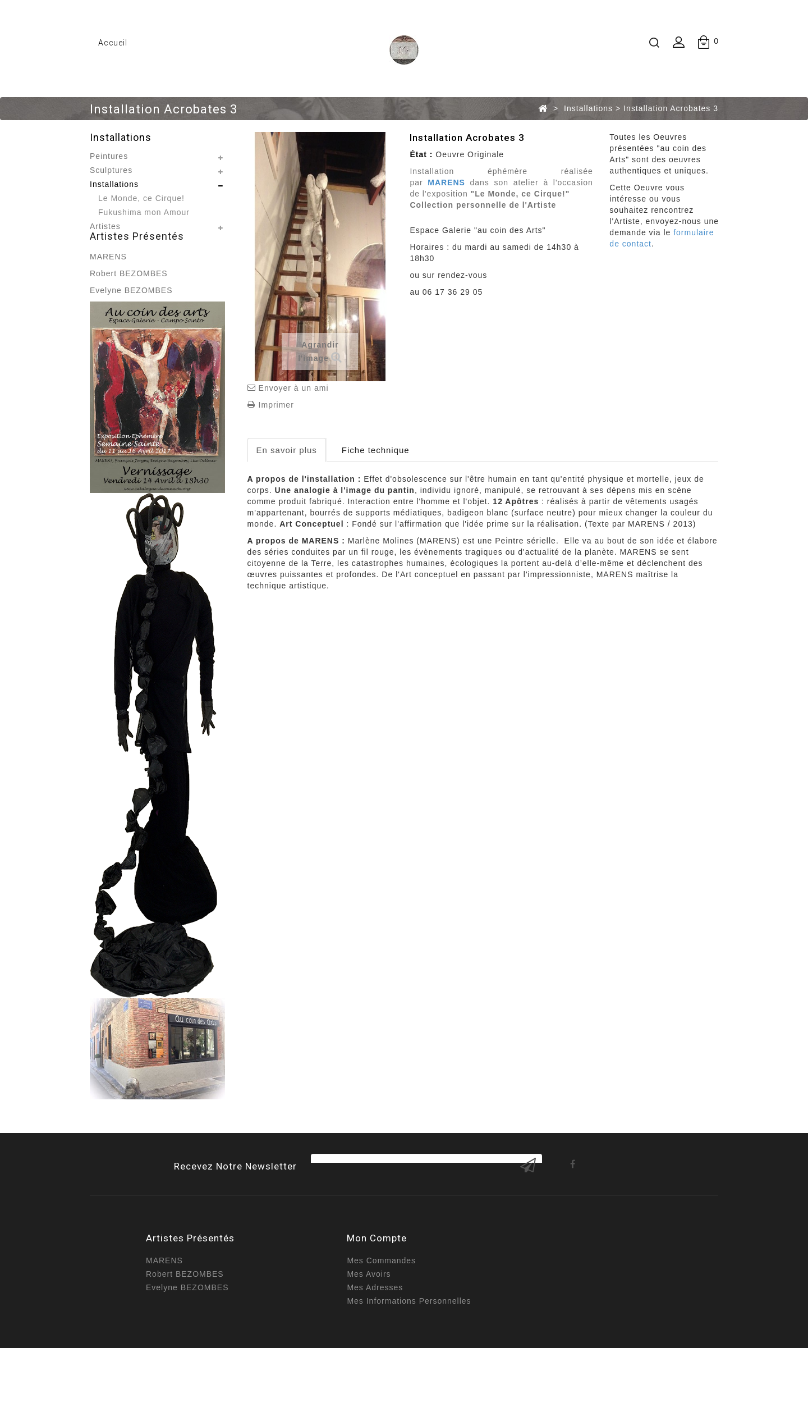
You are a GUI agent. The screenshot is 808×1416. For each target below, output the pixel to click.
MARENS (108, 282)
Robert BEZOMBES (129, 299)
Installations (114, 184)
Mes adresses (375, 1337)
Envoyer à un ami (294, 387)
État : (421, 154)
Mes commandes (381, 1311)
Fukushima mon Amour (144, 212)
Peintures (109, 156)
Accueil (112, 42)
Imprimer (276, 404)
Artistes (105, 226)
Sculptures (111, 170)
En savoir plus (286, 450)
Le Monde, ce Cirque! (141, 198)
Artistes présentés (137, 262)
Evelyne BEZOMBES (131, 316)
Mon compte (377, 1288)
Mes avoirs (369, 1324)
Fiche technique (376, 450)
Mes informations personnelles (409, 1351)
